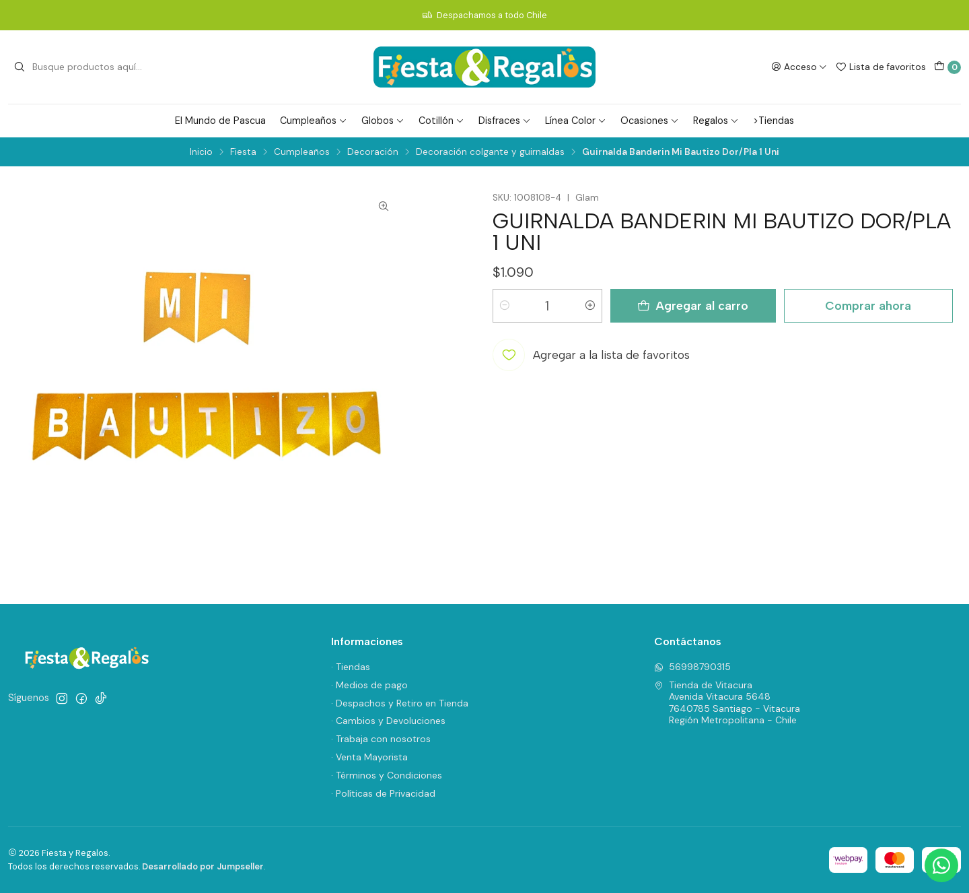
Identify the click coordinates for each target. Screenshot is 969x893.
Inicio (201, 152)
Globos (382, 120)
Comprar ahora (868, 305)
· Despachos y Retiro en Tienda (399, 703)
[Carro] (947, 67)
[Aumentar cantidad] (590, 306)
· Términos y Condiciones (386, 775)
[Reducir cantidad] (504, 306)
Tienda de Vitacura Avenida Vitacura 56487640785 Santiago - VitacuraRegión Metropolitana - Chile (727, 703)
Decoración (372, 152)
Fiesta (243, 152)
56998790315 (692, 667)
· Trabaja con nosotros (381, 739)
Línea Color (575, 120)
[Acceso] (799, 66)
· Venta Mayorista (369, 757)
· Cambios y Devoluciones (388, 721)
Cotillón (441, 120)
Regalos (716, 120)
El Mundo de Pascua (220, 120)
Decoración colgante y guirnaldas (490, 152)
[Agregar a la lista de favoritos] (591, 355)
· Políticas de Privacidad (383, 793)
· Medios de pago (369, 685)
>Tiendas (773, 120)
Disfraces (504, 120)
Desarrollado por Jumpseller (203, 866)
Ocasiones (649, 120)
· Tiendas (350, 667)
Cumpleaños (313, 120)
